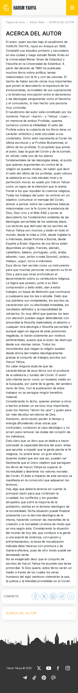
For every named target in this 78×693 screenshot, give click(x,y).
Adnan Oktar (37, 22)
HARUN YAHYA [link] (24, 8)
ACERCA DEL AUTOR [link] (61, 22)
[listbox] (39, 613)
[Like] (39, 668)
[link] (39, 668)
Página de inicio (15, 22)
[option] (39, 613)
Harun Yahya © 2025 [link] (19, 668)
